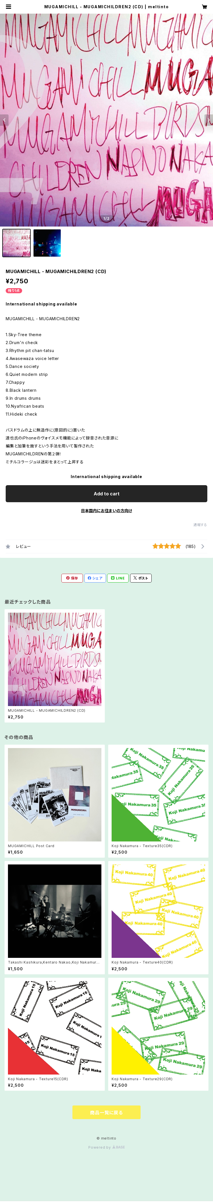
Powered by (106, 1147)
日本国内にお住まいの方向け (106, 510)
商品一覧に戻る (106, 1112)
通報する (200, 525)
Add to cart (107, 494)
